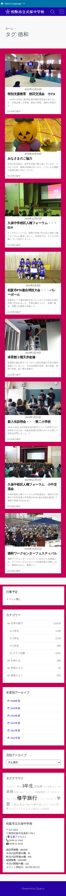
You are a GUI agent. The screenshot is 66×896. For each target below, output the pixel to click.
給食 (49, 786)
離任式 (39, 809)
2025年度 (15, 708)
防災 (45, 787)
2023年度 (15, 723)
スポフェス (30, 792)
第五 (54, 787)
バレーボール (33, 804)
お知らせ (36, 660)
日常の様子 (15, 111)
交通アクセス (17, 836)
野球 (19, 786)
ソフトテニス (22, 808)
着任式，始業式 (49, 805)
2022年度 (15, 730)
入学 (48, 792)
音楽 (16, 792)
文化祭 (38, 786)
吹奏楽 (45, 808)
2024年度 (15, 715)
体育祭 (9, 787)
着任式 (12, 809)
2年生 (37, 638)
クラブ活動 (37, 653)
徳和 (59, 787)
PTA (12, 805)
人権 (33, 808)
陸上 (16, 804)
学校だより (36, 668)
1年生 (37, 631)
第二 (14, 787)
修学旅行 (27, 797)
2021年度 (15, 737)
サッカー (42, 799)
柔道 (22, 804)
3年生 (37, 646)
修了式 (53, 799)
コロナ (53, 792)
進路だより (36, 675)
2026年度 (15, 700)
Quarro (40, 888)
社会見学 (40, 792)
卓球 (9, 791)
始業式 (22, 792)
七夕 (48, 799)
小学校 (13, 799)
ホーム (9, 28)
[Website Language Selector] (14, 3)
